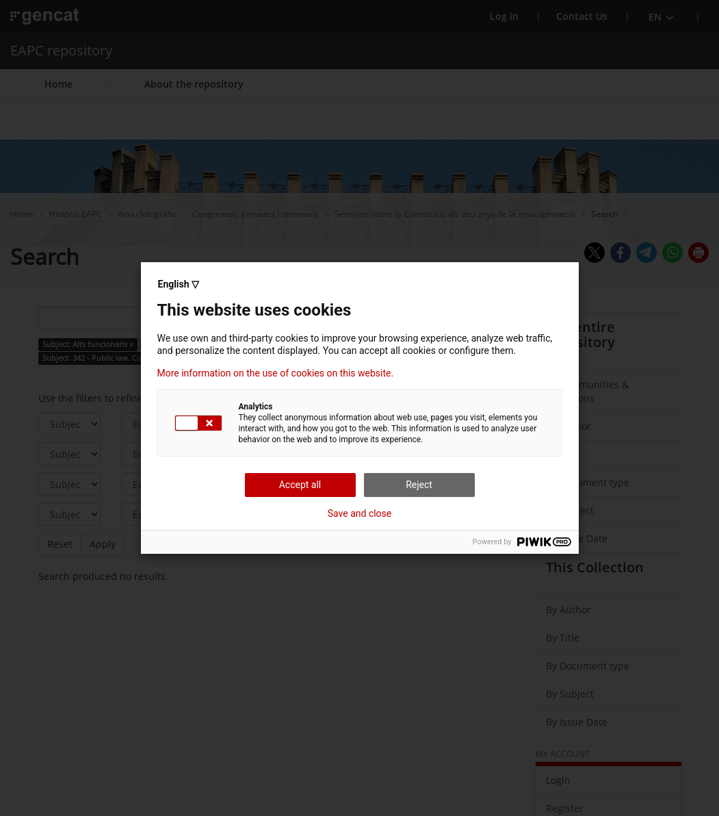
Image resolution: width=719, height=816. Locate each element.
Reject (419, 484)
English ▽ (178, 284)
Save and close (360, 513)
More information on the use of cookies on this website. (275, 373)
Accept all (300, 484)
